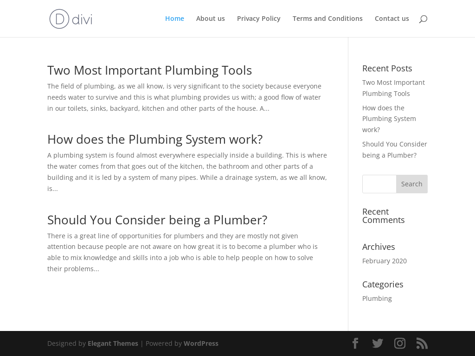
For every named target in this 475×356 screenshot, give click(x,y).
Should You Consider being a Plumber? (157, 219)
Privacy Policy (259, 19)
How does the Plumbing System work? (155, 139)
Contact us (392, 19)
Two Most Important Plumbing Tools (149, 70)
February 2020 (384, 260)
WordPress (201, 343)
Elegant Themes (113, 343)
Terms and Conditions (328, 19)
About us (210, 19)
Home (174, 19)
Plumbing (377, 298)
